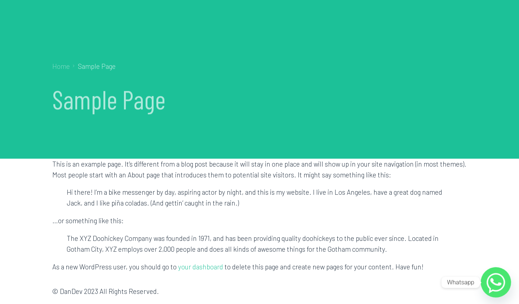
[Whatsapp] (496, 282)
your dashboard (200, 267)
